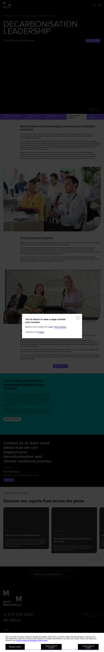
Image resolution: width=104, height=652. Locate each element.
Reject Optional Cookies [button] (51, 647)
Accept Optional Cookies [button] (88, 647)
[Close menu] (78, 318)
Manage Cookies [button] (15, 647)
